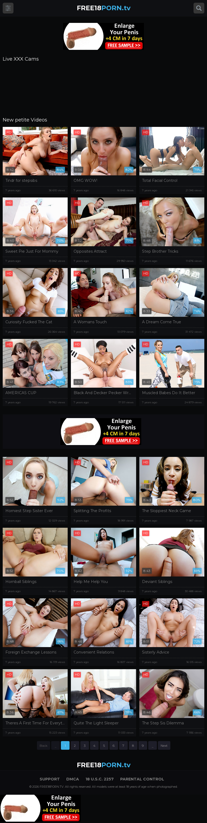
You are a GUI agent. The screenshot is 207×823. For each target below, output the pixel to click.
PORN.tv (103, 8)
